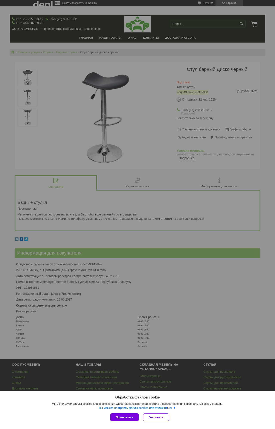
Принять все (124, 417)
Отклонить (156, 417)
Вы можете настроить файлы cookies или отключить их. (136, 407)
